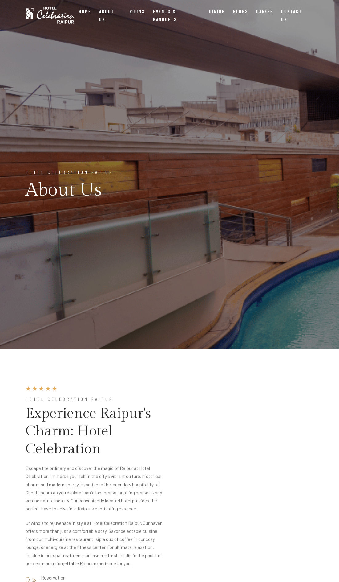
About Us (106, 15)
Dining (217, 11)
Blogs (240, 11)
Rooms (137, 11)
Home (85, 11)
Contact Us (291, 15)
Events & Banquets (165, 15)
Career (264, 11)
